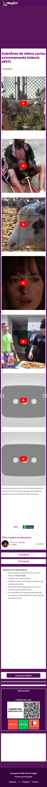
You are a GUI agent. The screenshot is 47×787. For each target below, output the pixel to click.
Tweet (15, 527)
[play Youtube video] (24, 103)
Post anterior (23, 554)
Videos (14, 545)
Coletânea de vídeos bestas (19, 537)
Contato (35, 782)
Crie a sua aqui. (20, 575)
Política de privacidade (23, 777)
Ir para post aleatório (23, 675)
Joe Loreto (21, 542)
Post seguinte (23, 561)
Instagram (26, 782)
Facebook (12, 782)
